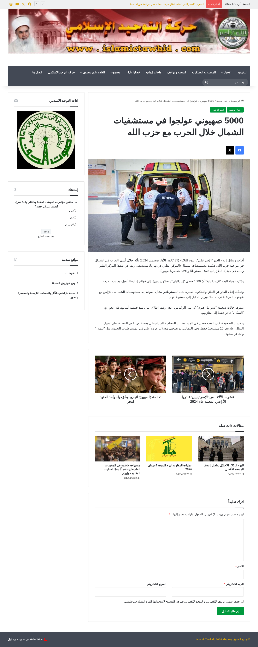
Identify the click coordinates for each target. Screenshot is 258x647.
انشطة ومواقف (176, 72)
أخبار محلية (222, 100)
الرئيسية (242, 72)
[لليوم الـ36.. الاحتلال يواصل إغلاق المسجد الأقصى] (221, 448)
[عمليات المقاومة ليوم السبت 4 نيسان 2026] (169, 448)
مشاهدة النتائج (46, 236)
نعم (71, 211)
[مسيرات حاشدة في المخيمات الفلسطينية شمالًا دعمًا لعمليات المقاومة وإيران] (117, 448)
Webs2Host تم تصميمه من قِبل (25, 639)
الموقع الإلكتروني (156, 584)
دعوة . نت (69, 273)
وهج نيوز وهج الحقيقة (63, 283)
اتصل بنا (37, 72)
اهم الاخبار (218, 109)
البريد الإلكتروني (234, 584)
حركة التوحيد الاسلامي (61, 72)
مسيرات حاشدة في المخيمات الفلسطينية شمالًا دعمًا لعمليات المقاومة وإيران (122, 469)
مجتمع (117, 72)
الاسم (239, 566)
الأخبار (227, 72)
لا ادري (69, 224)
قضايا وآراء (133, 72)
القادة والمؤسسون (94, 72)
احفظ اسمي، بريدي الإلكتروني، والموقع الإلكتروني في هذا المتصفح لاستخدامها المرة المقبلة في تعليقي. (182, 601)
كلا (71, 217)
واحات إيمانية (153, 72)
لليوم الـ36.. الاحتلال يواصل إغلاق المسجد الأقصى (176, 4)
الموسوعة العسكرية (204, 72)
